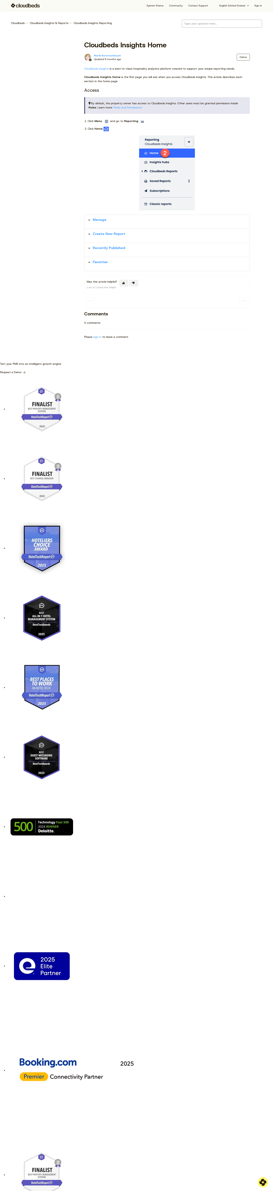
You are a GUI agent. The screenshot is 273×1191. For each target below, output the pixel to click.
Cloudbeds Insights (96, 68)
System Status (155, 5)
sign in (97, 337)
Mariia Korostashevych (107, 55)
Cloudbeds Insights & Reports (49, 23)
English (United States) (232, 5)
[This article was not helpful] (133, 283)
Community (176, 5)
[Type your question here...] (222, 24)
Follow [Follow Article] (243, 57)
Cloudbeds (18, 23)
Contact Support (198, 5)
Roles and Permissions (127, 107)
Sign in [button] (258, 5)
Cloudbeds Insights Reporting (93, 23)
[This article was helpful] (123, 283)
